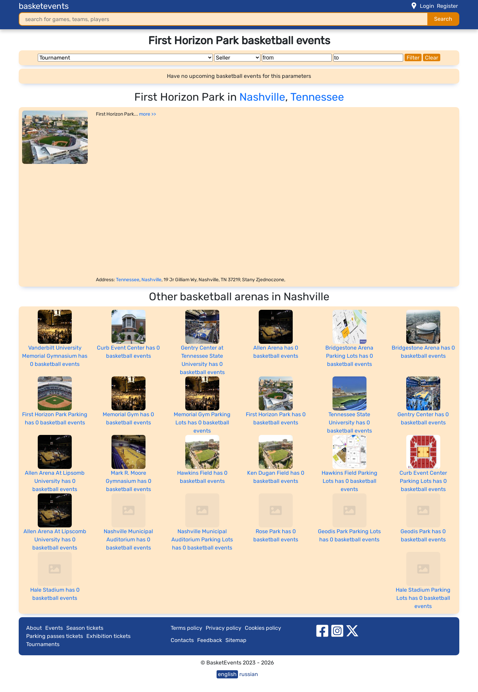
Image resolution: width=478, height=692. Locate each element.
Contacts (182, 640)
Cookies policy (263, 628)
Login (427, 6)
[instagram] (337, 630)
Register (447, 6)
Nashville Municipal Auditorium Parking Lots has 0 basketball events (202, 539)
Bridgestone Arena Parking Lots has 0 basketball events (349, 355)
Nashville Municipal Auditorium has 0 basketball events (128, 539)
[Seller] (237, 58)
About (34, 628)
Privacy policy (223, 628)
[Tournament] (125, 58)
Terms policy (186, 628)
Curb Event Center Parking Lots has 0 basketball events (423, 481)
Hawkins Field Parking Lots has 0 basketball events (349, 481)
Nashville (262, 96)
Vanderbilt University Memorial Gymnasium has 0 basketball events (54, 355)
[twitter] (352, 630)
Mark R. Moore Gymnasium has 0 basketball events (128, 481)
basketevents (44, 6)
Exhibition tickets (108, 636)
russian (248, 674)
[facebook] (322, 630)
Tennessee (317, 96)
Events (54, 628)
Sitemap (235, 640)
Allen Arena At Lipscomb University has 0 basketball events (54, 539)
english (227, 674)
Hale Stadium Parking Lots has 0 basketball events (423, 598)
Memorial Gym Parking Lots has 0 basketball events (202, 422)
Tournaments (42, 644)
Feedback (209, 640)
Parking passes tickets (54, 636)
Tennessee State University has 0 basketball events (349, 422)
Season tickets (84, 628)
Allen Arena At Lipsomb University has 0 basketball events (55, 481)
